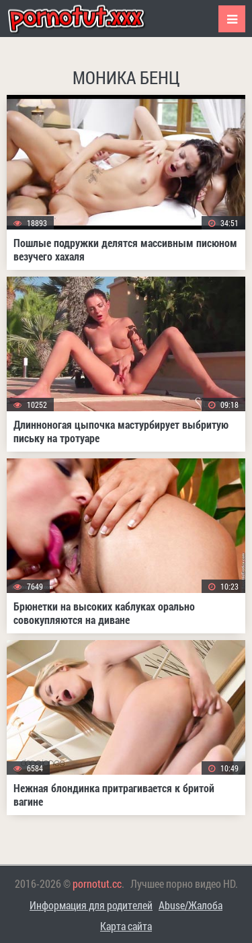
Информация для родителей (91, 905)
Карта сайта (126, 926)
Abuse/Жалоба (190, 905)
